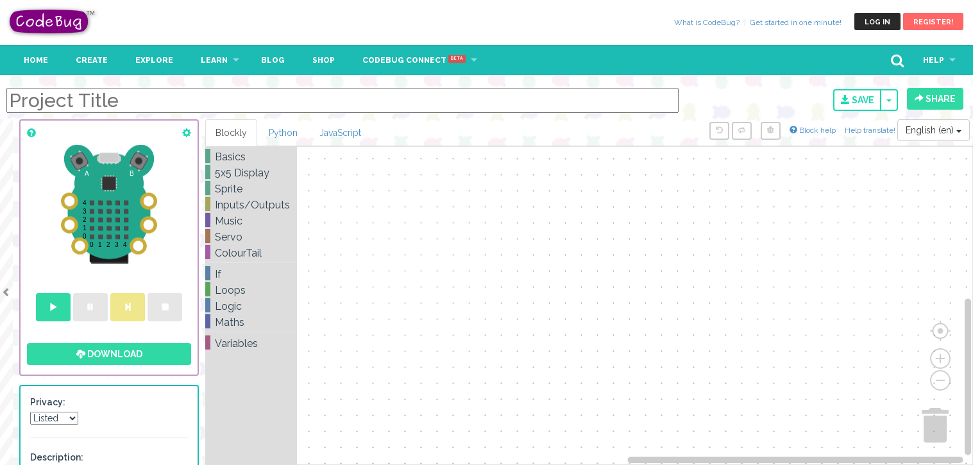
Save (857, 100)
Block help (813, 130)
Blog (273, 60)
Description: (56, 457)
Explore (154, 60)
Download (109, 354)
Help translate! (871, 130)
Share (935, 99)
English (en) (933, 130)
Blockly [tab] (231, 133)
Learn (214, 60)
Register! (933, 22)
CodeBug (53, 21)
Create (92, 60)
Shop (323, 60)
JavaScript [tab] (340, 133)
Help (933, 60)
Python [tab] (283, 133)
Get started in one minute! (796, 22)
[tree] (251, 250)
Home (36, 60)
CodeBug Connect (414, 60)
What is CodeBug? (707, 22)
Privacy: (47, 402)
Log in (877, 22)
